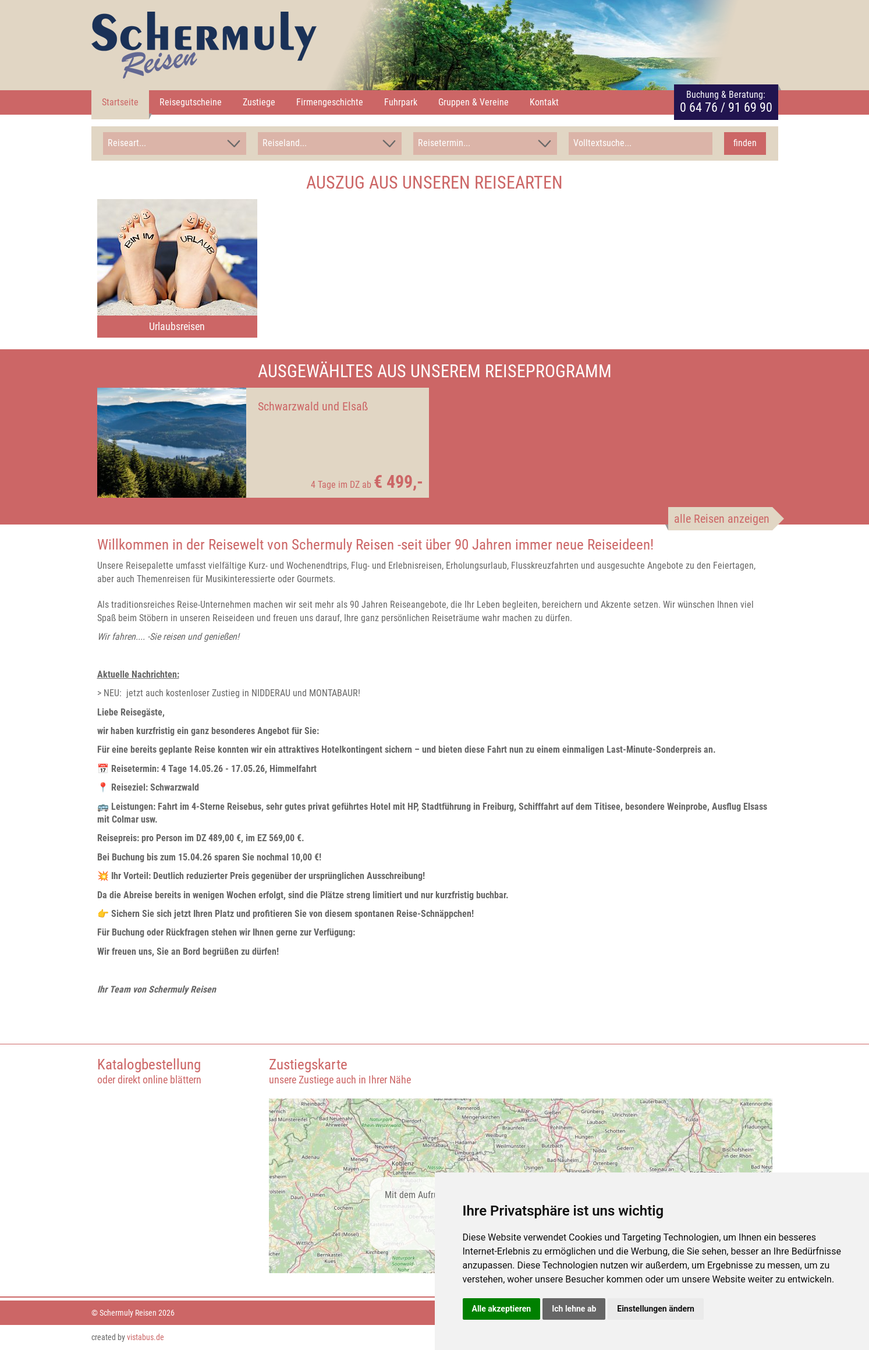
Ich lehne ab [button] (574, 1308)
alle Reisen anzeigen (721, 519)
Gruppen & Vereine (473, 102)
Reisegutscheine (190, 102)
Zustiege (259, 102)
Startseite (120, 102)
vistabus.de (145, 1337)
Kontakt (544, 102)
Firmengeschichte (329, 102)
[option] (177, 268)
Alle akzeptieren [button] (501, 1308)
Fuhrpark (400, 102)
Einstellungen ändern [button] (655, 1308)
